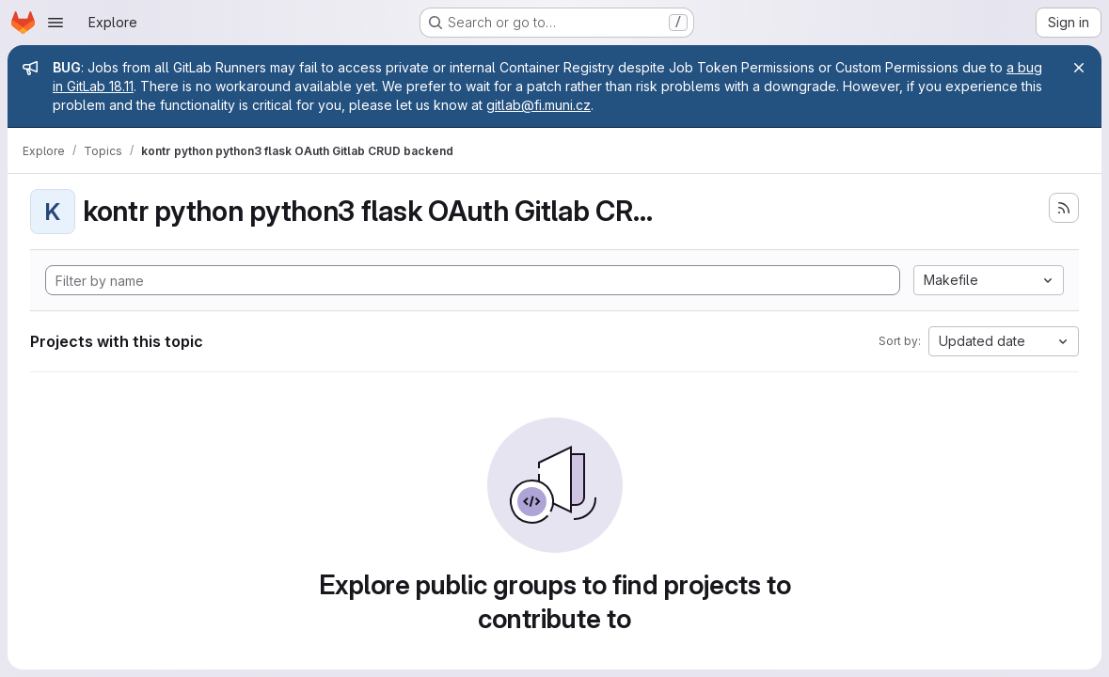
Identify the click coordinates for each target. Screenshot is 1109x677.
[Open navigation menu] (55, 23)
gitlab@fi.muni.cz (538, 105)
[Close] (1079, 67)
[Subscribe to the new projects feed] (1064, 208)
